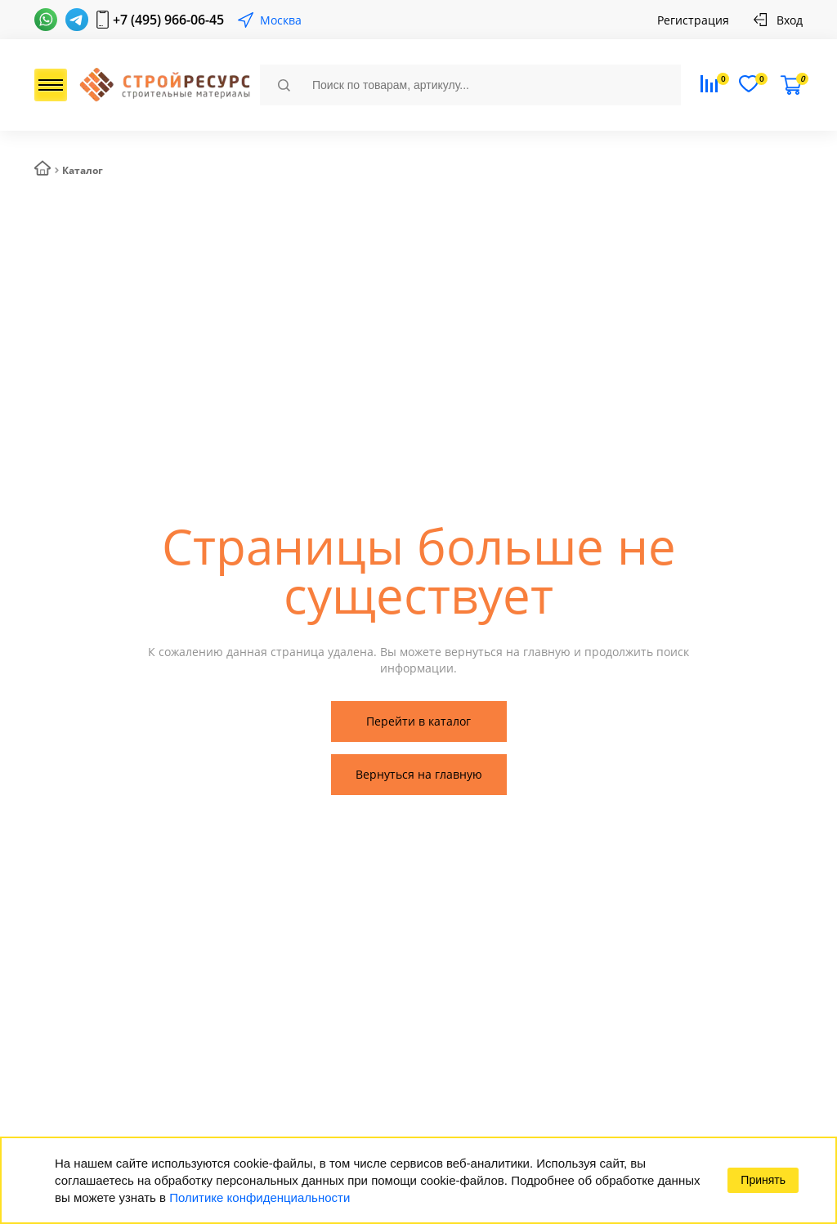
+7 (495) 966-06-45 (168, 20)
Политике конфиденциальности (259, 1197)
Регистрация (693, 20)
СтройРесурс (163, 85)
